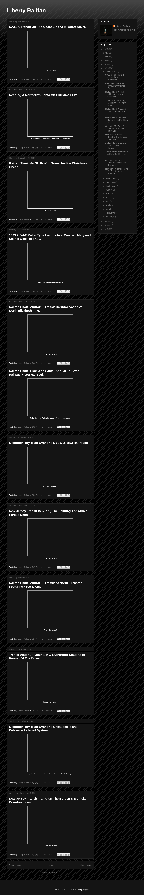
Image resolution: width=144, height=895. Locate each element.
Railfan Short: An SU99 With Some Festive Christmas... (115, 94)
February (110, 213)
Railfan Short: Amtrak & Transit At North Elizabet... (115, 145)
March (109, 209)
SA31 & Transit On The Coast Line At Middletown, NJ (48, 27)
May (108, 201)
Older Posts (85, 865)
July (108, 194)
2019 (106, 225)
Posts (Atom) (55, 872)
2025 (106, 53)
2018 (106, 229)
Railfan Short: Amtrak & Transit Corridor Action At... (116, 111)
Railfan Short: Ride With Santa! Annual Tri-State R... (116, 119)
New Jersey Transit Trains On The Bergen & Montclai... (116, 171)
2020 (106, 221)
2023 (106, 60)
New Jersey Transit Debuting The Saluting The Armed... (116, 137)
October (109, 182)
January (109, 217)
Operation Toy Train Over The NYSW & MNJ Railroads (48, 443)
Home (51, 865)
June (108, 197)
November (110, 178)
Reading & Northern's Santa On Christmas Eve (43, 95)
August (109, 190)
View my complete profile (124, 30)
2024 (106, 57)
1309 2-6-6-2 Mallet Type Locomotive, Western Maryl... (116, 102)
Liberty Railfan (26, 10)
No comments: (47, 79)
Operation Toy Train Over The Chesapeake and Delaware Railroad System (43, 728)
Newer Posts (15, 865)
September (111, 186)
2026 (106, 49)
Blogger (86, 889)
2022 (106, 64)
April (108, 205)
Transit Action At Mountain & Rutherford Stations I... (116, 154)
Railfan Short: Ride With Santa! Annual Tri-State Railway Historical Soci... (44, 372)
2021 (106, 68)
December (110, 71)
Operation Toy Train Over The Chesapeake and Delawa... (116, 162)
